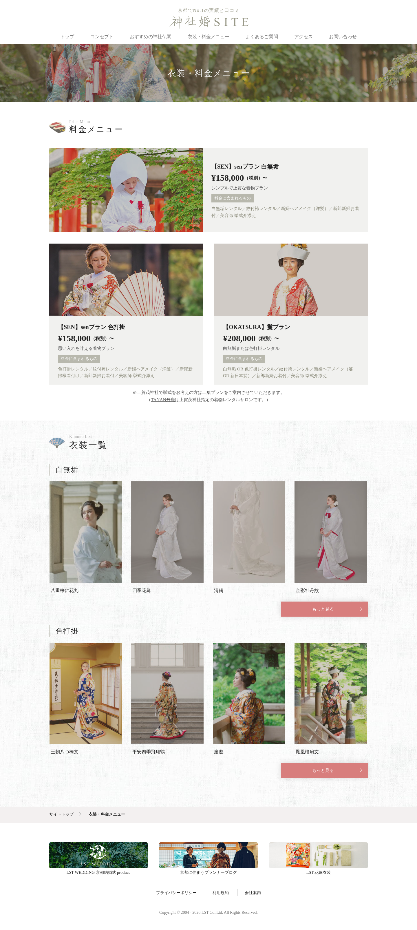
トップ (67, 36)
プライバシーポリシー (176, 893)
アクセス (303, 36)
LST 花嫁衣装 (318, 856)
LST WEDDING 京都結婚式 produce (98, 856)
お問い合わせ (343, 36)
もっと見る (322, 609)
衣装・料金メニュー (208, 36)
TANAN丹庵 (163, 399)
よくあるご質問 (262, 36)
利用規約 (221, 893)
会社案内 (253, 893)
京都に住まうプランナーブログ (208, 856)
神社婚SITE (208, 22)
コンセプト (102, 36)
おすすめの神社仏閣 (150, 36)
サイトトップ (61, 815)
